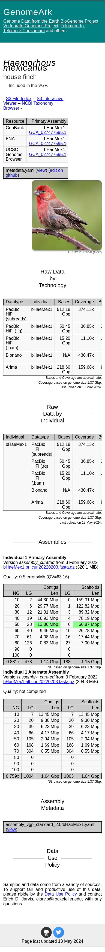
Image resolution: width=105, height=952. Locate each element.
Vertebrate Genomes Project (30, 25)
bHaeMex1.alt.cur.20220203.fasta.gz (38, 681)
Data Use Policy (61, 894)
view (41, 170)
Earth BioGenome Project (73, 21)
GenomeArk (27, 12)
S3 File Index (18, 98)
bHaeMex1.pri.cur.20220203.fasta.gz (39, 567)
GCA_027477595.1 (47, 132)
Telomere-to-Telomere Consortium (44, 28)
